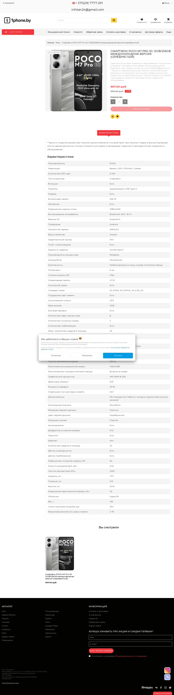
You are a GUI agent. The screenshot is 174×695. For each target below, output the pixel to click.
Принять (118, 355)
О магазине (95, 615)
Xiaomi (5, 618)
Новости (78, 32)
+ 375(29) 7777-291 (89, 3)
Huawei (5, 622)
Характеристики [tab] (108, 133)
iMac (4, 633)
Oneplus (6, 629)
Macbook (50, 629)
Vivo (4, 611)
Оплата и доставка (116, 32)
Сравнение (155, 20)
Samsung (50, 615)
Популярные (52, 611)
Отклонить (56, 355)
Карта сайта (95, 626)
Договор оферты (154, 32)
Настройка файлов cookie (10, 683)
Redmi (48, 618)
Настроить (87, 355)
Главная (50, 43)
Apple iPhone (8, 615)
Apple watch (8, 637)
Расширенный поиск (59, 32)
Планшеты (7, 640)
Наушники (50, 633)
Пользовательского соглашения (131, 656)
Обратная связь (94, 32)
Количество (117, 97)
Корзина (168, 20)
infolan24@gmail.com (87, 9)
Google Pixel (51, 626)
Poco (47, 622)
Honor (5, 626)
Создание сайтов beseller (162, 693)
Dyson (48, 637)
